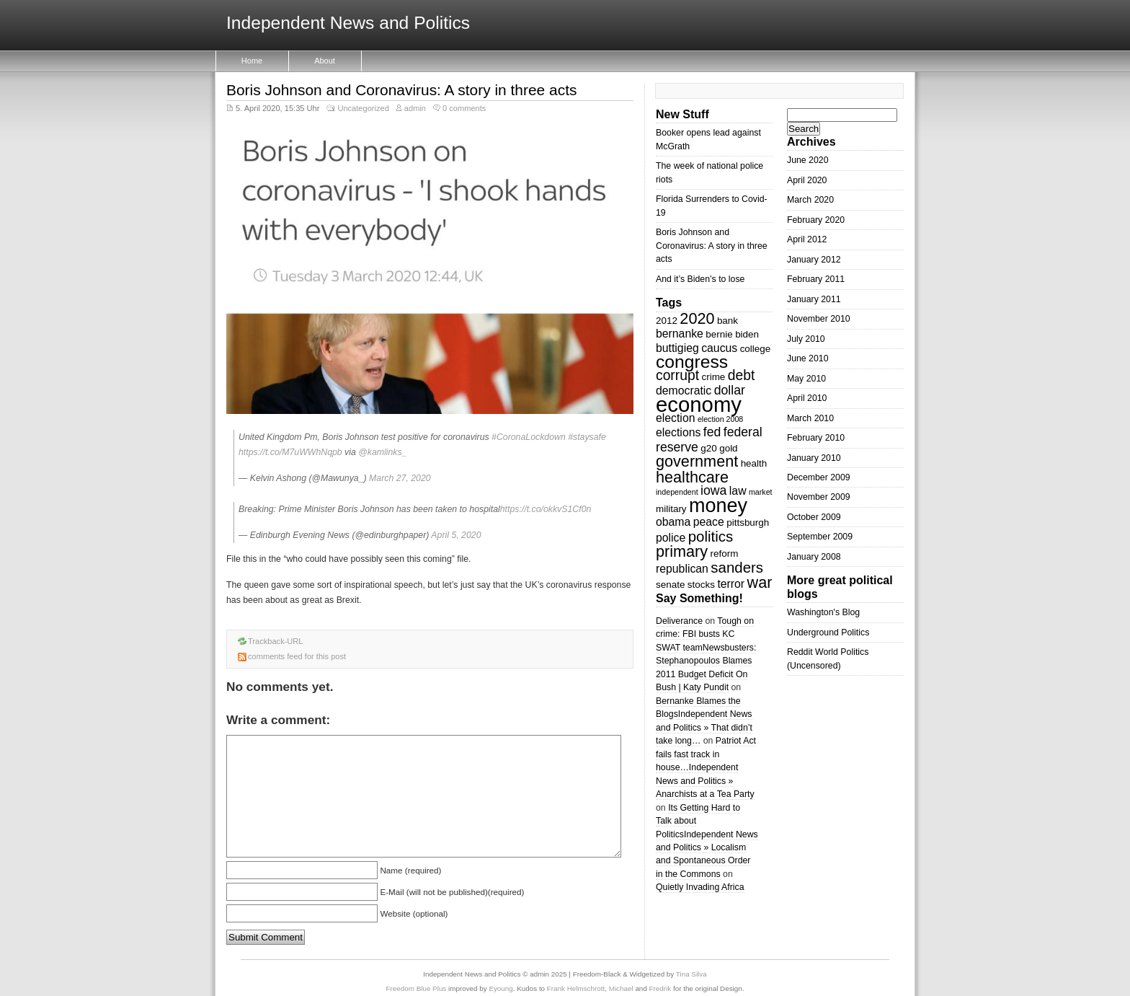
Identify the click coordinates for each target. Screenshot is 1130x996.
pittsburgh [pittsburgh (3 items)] (747, 522)
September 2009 (820, 537)
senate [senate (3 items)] (670, 584)
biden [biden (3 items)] (747, 334)
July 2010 (806, 339)
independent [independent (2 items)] (677, 492)
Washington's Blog (823, 612)
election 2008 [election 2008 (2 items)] (720, 419)
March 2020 (810, 200)
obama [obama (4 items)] (673, 522)
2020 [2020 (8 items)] (697, 318)
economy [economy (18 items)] (699, 404)
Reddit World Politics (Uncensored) (827, 658)
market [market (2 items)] (761, 492)
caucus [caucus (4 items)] (719, 348)
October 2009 (814, 517)
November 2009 (818, 497)
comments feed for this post (297, 656)
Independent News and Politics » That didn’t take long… (704, 727)
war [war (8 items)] (760, 582)
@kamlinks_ (382, 452)
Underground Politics (828, 632)
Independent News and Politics (348, 23)
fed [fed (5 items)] (712, 432)
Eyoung (500, 988)
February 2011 (816, 279)
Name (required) (410, 870)
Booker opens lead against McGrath (708, 139)
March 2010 (810, 418)
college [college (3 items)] (755, 348)
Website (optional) (414, 913)
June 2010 (808, 358)
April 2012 (807, 239)
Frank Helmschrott (576, 988)
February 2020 (816, 220)
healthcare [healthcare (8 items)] (692, 477)
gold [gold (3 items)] (728, 448)
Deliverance (679, 621)
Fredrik (660, 988)
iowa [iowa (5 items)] (713, 490)
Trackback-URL (275, 641)
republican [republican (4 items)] (682, 569)
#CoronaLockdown (528, 437)
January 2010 (814, 458)
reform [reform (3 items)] (725, 553)
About (324, 60)
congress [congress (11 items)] (692, 361)
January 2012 (814, 260)
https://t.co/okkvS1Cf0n (546, 509)
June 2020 (808, 160)
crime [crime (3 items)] (713, 376)
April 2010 (807, 398)
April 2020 (807, 180)
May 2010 (806, 379)
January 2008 (814, 557)
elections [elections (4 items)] (678, 432)
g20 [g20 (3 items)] (708, 448)
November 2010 (818, 319)
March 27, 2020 (400, 478)
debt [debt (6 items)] (741, 375)
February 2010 (816, 438)
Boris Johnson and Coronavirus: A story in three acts (401, 89)
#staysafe (587, 437)
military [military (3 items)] (671, 508)
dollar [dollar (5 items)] (729, 390)
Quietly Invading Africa (700, 887)
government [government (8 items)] (697, 461)
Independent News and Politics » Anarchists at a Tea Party (705, 780)
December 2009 (818, 477)
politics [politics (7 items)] (711, 536)
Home (251, 60)
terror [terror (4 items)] (730, 584)
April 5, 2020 (456, 535)
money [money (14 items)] (718, 505)
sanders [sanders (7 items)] (737, 567)
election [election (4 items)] (675, 418)
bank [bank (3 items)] (727, 320)
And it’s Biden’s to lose (700, 279)
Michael (621, 988)
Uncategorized (362, 108)
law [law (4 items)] (738, 491)
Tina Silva (691, 974)
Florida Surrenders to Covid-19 (712, 205)
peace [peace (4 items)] (708, 522)
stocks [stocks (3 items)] (701, 584)
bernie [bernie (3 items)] (719, 334)
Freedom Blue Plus (416, 988)
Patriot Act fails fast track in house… (706, 754)
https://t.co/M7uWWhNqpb (290, 452)
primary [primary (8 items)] (682, 551)
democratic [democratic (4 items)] (683, 390)
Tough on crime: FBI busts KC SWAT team (705, 634)
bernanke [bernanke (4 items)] (679, 333)
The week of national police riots (709, 172)
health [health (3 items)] (754, 463)
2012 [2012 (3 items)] (666, 320)
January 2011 (814, 299)
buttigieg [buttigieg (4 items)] (677, 348)
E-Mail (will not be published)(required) (452, 891)
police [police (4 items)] (670, 538)
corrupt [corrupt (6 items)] (677, 375)
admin (415, 108)
